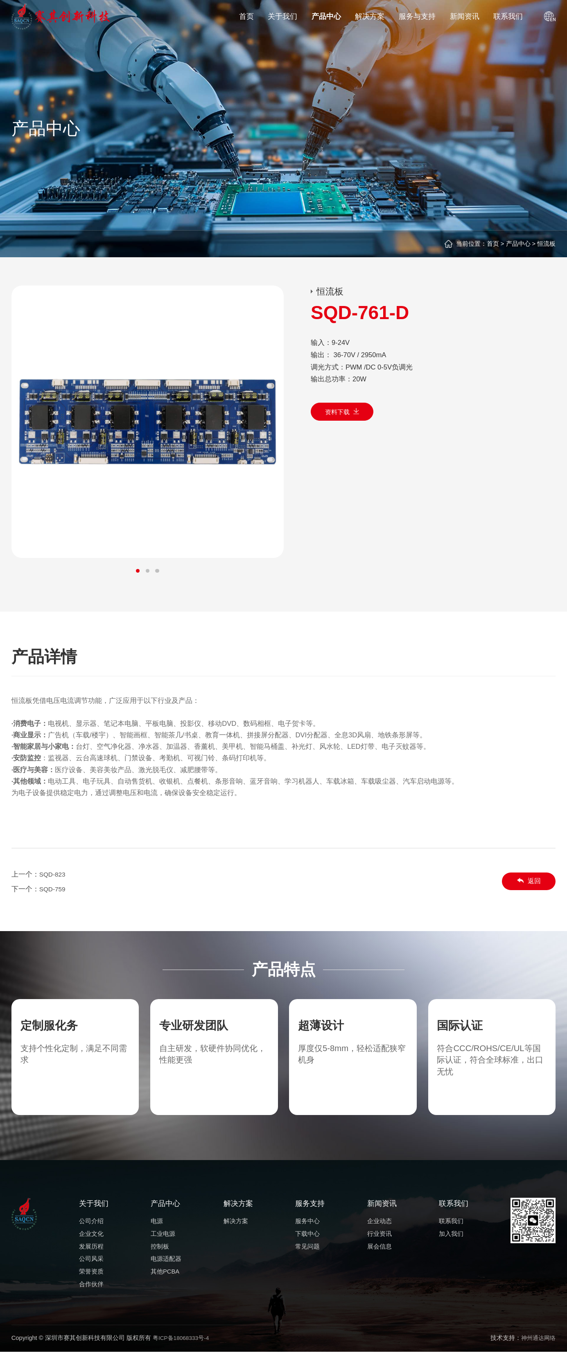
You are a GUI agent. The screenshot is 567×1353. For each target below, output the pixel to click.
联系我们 (508, 16)
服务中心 (307, 1221)
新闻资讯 (464, 16)
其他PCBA (165, 1271)
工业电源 (163, 1234)
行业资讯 (379, 1234)
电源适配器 (166, 1259)
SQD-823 (53, 874)
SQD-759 (53, 889)
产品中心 (326, 16)
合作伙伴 (91, 1284)
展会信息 (379, 1246)
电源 (157, 1221)
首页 (246, 16)
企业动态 (379, 1221)
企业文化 (91, 1234)
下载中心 (307, 1234)
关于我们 (282, 16)
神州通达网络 (537, 1338)
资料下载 (344, 413)
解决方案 (369, 16)
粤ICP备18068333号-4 (183, 1338)
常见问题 (307, 1246)
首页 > (495, 243)
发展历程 (91, 1246)
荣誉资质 (91, 1271)
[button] (138, 571)
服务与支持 (417, 16)
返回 (527, 881)
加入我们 (451, 1234)
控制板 (160, 1246)
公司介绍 (91, 1221)
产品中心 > (519, 243)
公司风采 (91, 1259)
